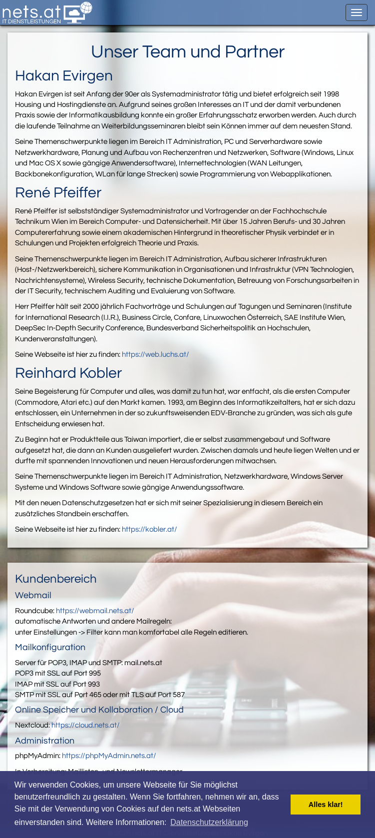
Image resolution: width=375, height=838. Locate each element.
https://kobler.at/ (149, 529)
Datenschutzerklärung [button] (209, 822)
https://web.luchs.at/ (155, 354)
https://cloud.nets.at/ (85, 725)
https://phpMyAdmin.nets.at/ (109, 756)
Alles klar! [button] (326, 805)
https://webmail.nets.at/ (95, 611)
